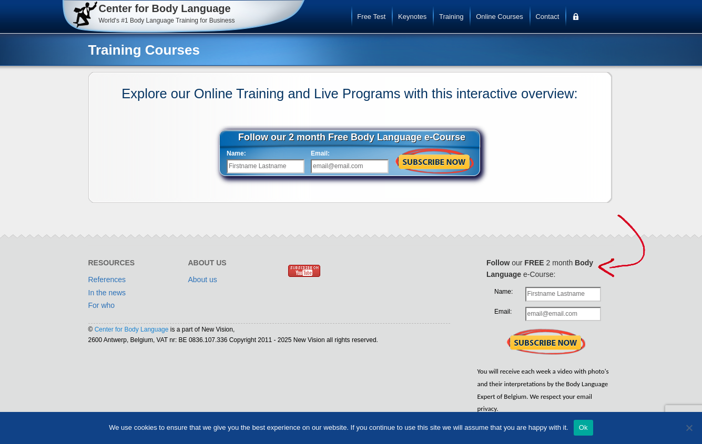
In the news (107, 292)
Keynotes (412, 16)
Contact (547, 16)
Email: (320, 153)
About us (202, 279)
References (107, 279)
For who (101, 305)
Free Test (371, 16)
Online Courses (499, 16)
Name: (236, 153)
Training (451, 16)
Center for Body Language (132, 329)
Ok (583, 427)
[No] (689, 427)
